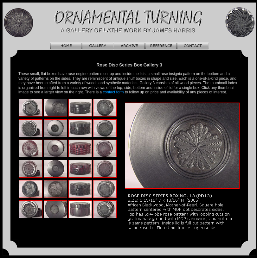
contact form (113, 92)
